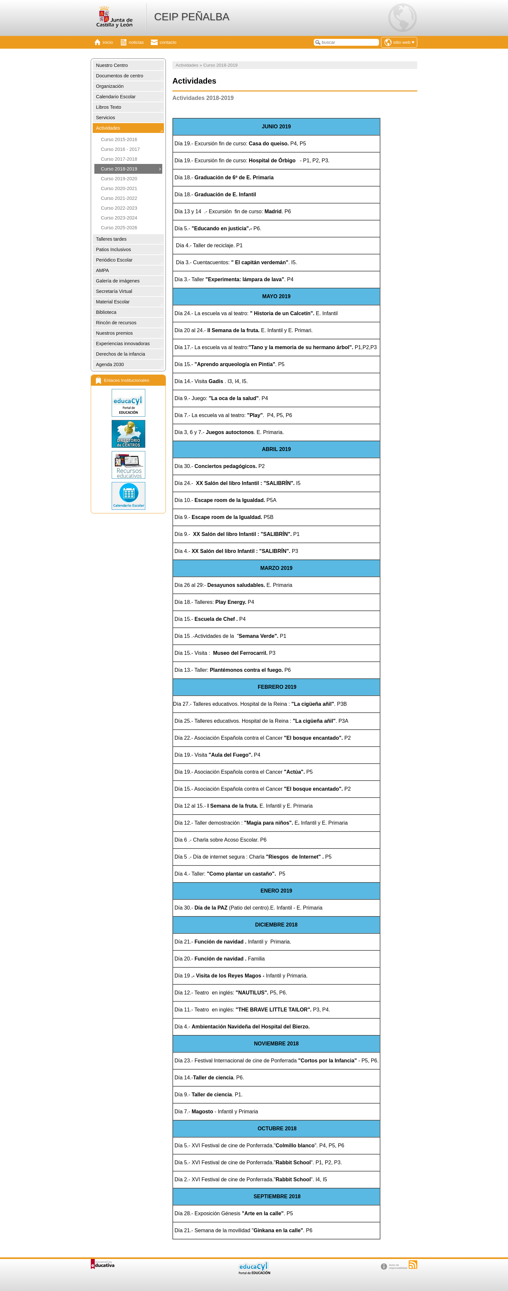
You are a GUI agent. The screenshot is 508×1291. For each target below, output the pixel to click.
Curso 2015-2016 (119, 139)
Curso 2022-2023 (119, 208)
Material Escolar (113, 301)
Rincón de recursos (116, 322)
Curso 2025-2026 (119, 227)
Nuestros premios (114, 333)
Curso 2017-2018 (119, 159)
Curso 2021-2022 (119, 198)
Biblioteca (106, 312)
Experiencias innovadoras (123, 343)
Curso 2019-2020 (119, 178)
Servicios (105, 117)
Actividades (108, 128)
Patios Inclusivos (113, 249)
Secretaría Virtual (114, 291)
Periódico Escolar (114, 260)
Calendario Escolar (116, 96)
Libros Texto (108, 107)
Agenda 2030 (110, 364)
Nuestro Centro (112, 65)
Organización (110, 86)
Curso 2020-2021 (119, 188)
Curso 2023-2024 (119, 217)
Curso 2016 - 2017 (120, 149)
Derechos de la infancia (120, 354)
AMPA (102, 270)
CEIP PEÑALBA (192, 17)
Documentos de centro (119, 75)
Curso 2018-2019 (119, 168)
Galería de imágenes (118, 280)
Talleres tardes (111, 239)
